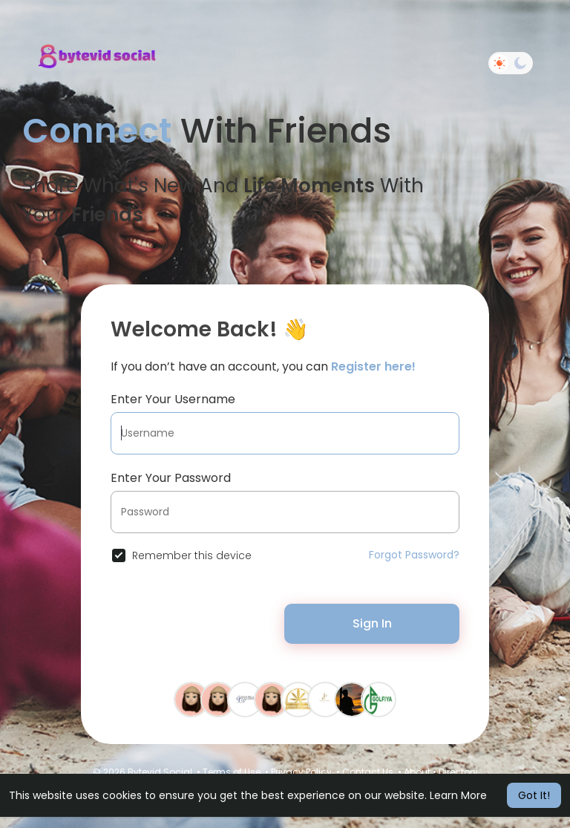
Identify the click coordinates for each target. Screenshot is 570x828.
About (417, 772)
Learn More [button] (458, 795)
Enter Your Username (173, 399)
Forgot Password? (414, 554)
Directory (458, 772)
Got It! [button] (534, 795)
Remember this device (192, 555)
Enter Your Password (171, 477)
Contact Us (367, 772)
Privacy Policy (301, 772)
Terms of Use (232, 772)
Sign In (372, 623)
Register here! (373, 366)
